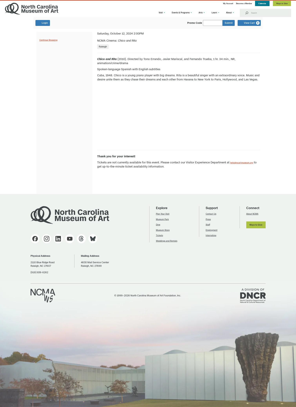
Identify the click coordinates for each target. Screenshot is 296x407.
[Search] (247, 13)
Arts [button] (201, 12)
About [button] (229, 12)
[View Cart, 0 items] (249, 23)
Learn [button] (214, 12)
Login (43, 22)
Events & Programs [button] (181, 12)
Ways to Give (282, 3)
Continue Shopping (48, 40)
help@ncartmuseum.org (241, 162)
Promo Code (194, 23)
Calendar (262, 3)
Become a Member (244, 3)
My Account (228, 3)
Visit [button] (161, 12)
